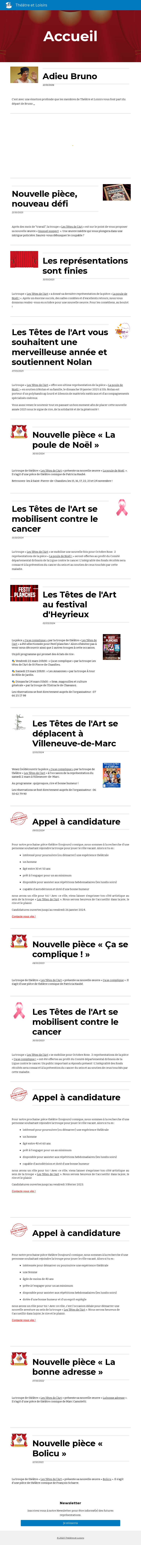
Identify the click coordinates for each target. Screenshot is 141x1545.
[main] (70, 36)
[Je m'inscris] (70, 1523)
